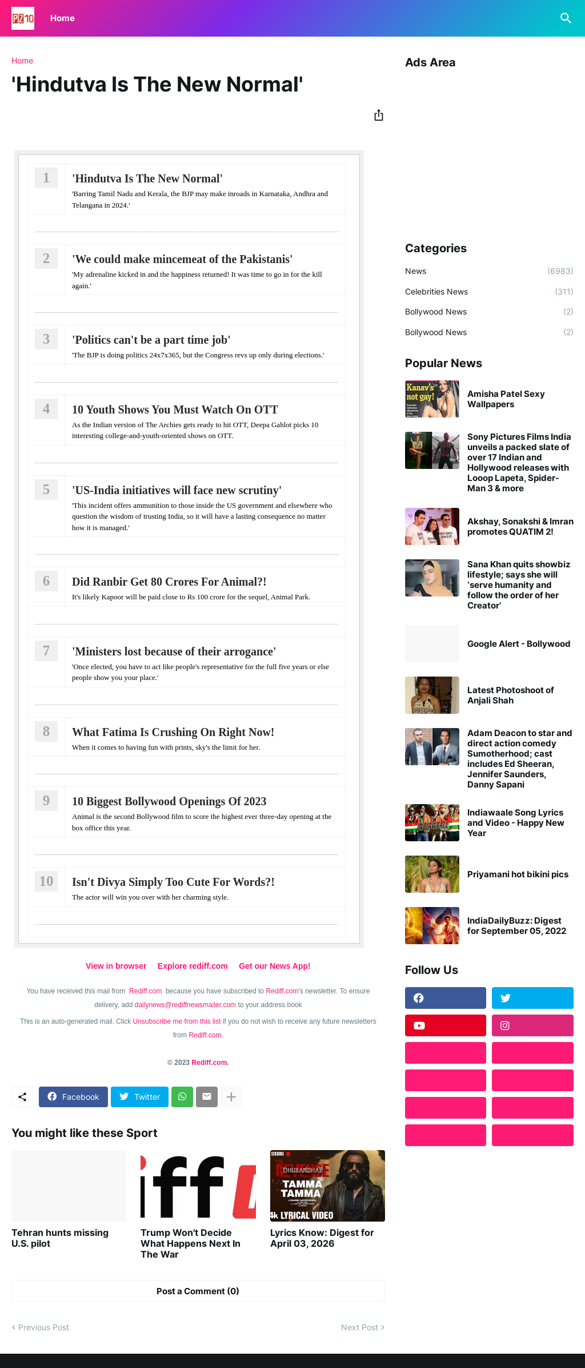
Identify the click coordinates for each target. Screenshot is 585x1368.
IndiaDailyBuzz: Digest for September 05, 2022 (516, 926)
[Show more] (231, 1097)
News (489, 271)
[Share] (375, 115)
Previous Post (43, 1327)
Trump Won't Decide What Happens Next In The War (191, 1243)
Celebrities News (489, 291)
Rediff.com (146, 991)
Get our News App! (275, 966)
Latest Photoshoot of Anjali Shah (510, 695)
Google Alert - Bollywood (519, 644)
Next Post (359, 1327)
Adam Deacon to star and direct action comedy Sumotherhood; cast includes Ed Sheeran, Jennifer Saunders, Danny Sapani (519, 759)
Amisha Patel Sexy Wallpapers (506, 399)
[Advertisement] (489, 150)
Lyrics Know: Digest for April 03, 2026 (322, 1238)
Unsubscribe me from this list (177, 1021)
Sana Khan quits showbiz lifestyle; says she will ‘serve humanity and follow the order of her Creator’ (519, 585)
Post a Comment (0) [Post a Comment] (198, 1291)
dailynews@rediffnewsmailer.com (185, 1005)
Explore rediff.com (193, 966)
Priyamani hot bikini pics (517, 874)
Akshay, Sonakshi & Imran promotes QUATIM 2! (520, 526)
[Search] (564, 18)
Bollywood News (489, 311)
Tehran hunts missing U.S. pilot (60, 1238)
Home (62, 18)
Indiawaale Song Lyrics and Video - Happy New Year (515, 823)
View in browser (116, 966)
